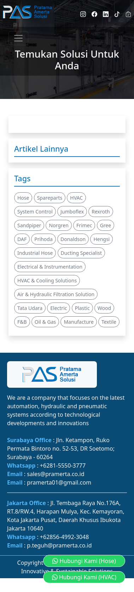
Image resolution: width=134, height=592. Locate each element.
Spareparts (50, 197)
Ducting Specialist (81, 253)
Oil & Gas (45, 321)
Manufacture (78, 321)
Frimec (84, 225)
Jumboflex (72, 211)
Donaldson (73, 239)
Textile (108, 321)
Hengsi (101, 239)
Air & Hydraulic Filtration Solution (55, 294)
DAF (22, 239)
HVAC (76, 197)
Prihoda (43, 239)
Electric (58, 308)
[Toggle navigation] (18, 38)
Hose (23, 197)
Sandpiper (29, 225)
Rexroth (101, 211)
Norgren (58, 225)
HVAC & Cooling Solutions (47, 280)
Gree (105, 225)
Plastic (82, 308)
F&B (22, 321)
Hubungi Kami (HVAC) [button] (84, 577)
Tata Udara (29, 308)
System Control (35, 211)
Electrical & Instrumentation (49, 266)
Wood (104, 308)
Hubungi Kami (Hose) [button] (84, 561)
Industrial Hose (35, 253)
